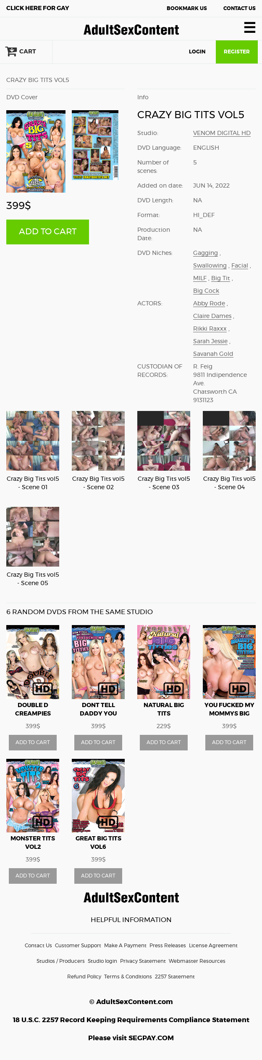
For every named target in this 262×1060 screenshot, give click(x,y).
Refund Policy (84, 976)
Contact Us (239, 8)
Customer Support (78, 945)
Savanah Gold (213, 354)
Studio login (102, 961)
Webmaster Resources (197, 961)
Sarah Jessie (210, 341)
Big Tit (220, 278)
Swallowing (210, 266)
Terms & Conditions (128, 976)
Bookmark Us (187, 8)
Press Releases (167, 945)
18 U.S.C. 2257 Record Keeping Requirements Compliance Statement (131, 1020)
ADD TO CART (47, 232)
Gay (37, 8)
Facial (239, 266)
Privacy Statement (143, 961)
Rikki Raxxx (210, 329)
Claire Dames (212, 316)
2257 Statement (175, 976)
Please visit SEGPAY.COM (131, 1038)
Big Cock (206, 291)
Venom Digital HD (222, 133)
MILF (200, 278)
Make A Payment (125, 945)
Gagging (205, 253)
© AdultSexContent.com (131, 1002)
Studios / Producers (61, 961)
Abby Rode (209, 304)
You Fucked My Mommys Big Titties (229, 713)
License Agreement (213, 945)
